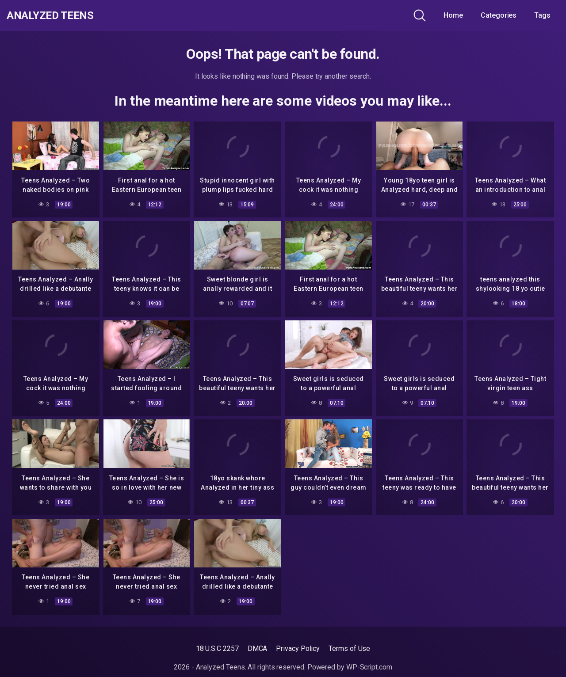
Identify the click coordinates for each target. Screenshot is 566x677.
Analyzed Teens (57, 15)
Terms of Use (349, 648)
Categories (498, 15)
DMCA (258, 648)
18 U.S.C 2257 (217, 648)
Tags (542, 15)
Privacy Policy (298, 648)
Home (453, 15)
